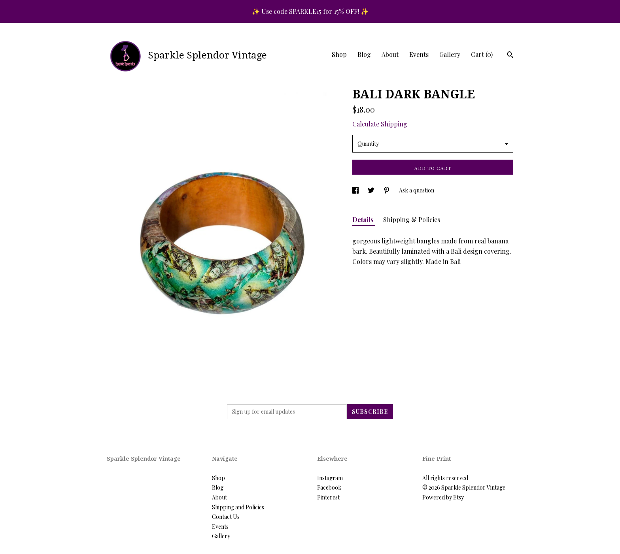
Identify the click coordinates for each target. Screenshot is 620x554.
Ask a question (416, 190)
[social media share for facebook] (356, 190)
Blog (364, 54)
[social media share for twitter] (372, 190)
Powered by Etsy (443, 497)
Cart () (482, 54)
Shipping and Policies (238, 507)
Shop (339, 54)
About (390, 54)
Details (363, 219)
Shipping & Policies (411, 219)
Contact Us (226, 516)
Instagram (330, 478)
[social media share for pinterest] (387, 190)
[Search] (510, 55)
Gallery (449, 54)
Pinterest (328, 497)
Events (419, 54)
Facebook (329, 487)
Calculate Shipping (379, 124)
